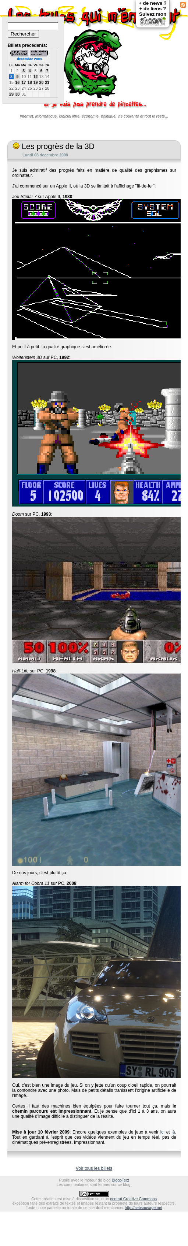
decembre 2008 (29, 59)
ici (162, 1132)
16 (17, 82)
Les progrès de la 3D (54, 146)
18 (30, 82)
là (173, 1132)
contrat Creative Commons (133, 1199)
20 (41, 82)
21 (47, 82)
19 (35, 82)
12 (35, 76)
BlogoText (120, 1180)
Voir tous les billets (94, 1168)
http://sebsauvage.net (143, 1207)
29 (11, 94)
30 (17, 94)
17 (23, 82)
